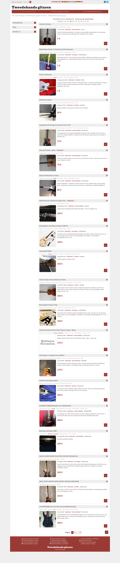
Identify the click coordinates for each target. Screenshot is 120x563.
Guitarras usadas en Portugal (87, 555)
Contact (56, 560)
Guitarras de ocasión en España (87, 553)
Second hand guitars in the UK (29, 553)
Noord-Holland (76, 29)
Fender (55, 77)
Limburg (76, 105)
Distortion (60, 344)
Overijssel (75, 54)
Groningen (75, 231)
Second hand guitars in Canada (29, 551)
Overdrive (55, 445)
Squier (55, 178)
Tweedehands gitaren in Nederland (59, 553)
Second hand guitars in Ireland (29, 555)
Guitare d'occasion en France (57, 550)
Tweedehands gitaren (31, 7)
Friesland (78, 80)
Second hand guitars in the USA (29, 550)
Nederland (68, 29)
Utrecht (76, 296)
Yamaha (50, 254)
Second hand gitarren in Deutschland (89, 550)
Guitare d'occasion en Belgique (58, 551)
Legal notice (62, 560)
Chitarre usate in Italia (85, 551)
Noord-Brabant (76, 130)
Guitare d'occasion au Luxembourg (59, 555)
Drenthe (74, 397)
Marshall (50, 445)
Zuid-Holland (79, 447)
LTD (54, 520)
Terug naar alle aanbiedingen (84, 19)
